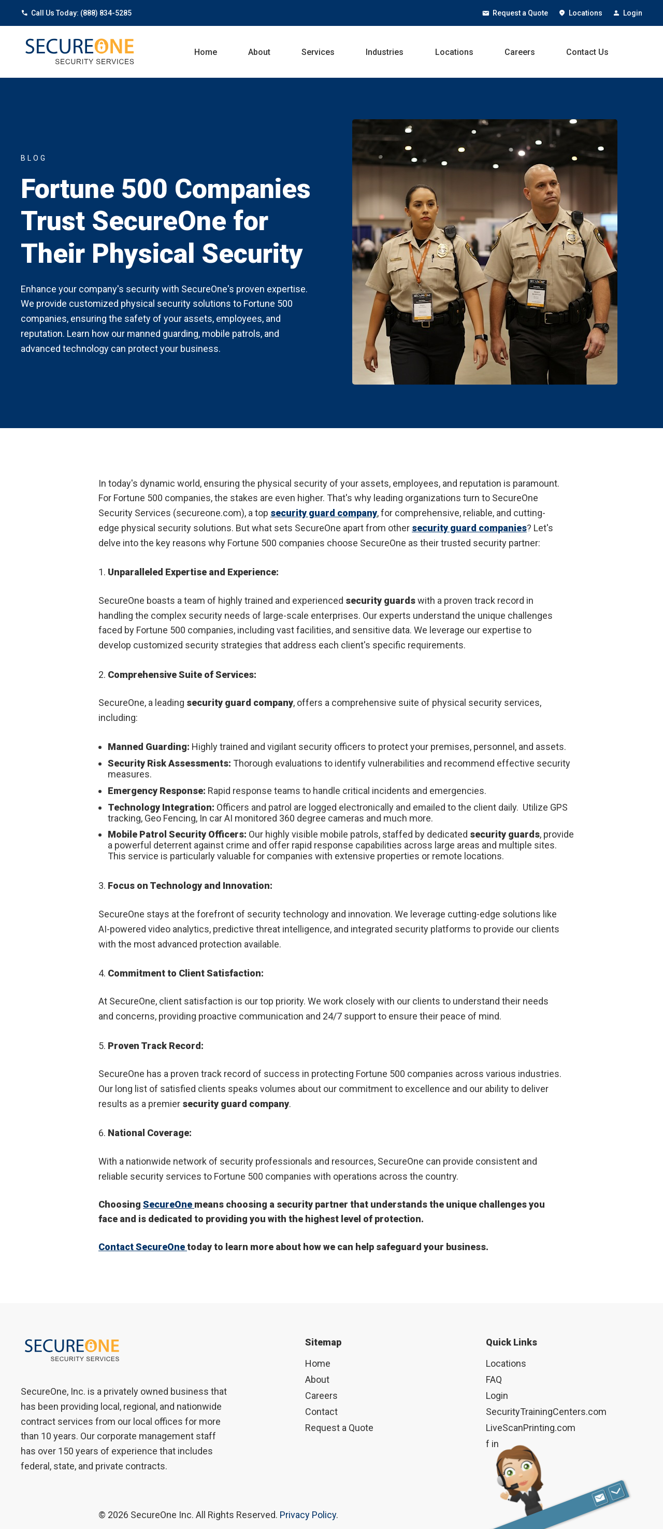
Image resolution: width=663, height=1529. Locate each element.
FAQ (494, 1379)
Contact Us (587, 52)
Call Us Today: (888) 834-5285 (76, 13)
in (495, 1443)
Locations (580, 13)
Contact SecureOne (142, 1246)
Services (318, 52)
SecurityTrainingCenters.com (546, 1411)
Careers (520, 52)
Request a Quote (515, 13)
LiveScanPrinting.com (530, 1427)
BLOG (34, 158)
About (259, 52)
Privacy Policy (308, 1514)
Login (627, 13)
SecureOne (168, 1204)
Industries (384, 52)
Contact (321, 1411)
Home (205, 52)
